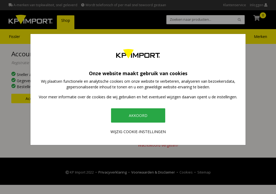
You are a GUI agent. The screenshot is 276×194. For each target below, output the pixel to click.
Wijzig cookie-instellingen (138, 131)
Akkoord (138, 115)
